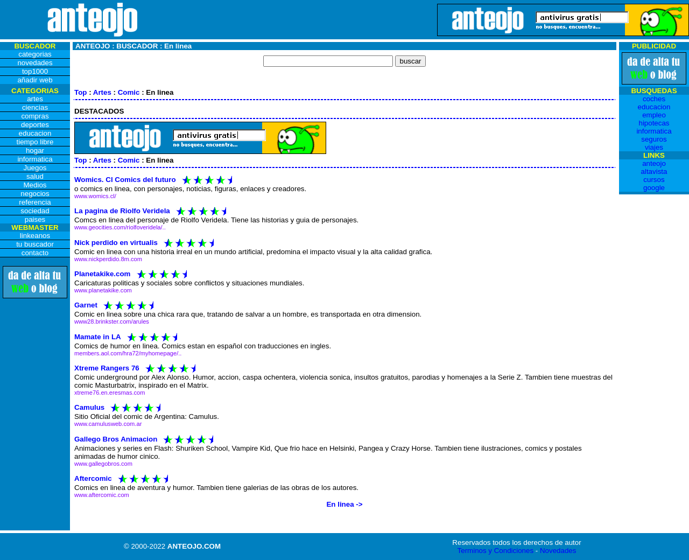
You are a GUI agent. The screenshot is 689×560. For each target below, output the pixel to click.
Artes (102, 92)
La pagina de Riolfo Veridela (122, 211)
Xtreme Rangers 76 (106, 367)
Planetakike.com (102, 274)
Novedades (558, 551)
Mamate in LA (97, 336)
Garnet (85, 305)
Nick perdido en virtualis (116, 242)
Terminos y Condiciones (496, 551)
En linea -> (344, 504)
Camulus (89, 407)
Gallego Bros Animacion (115, 439)
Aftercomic (93, 478)
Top (80, 92)
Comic (129, 92)
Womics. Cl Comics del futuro (125, 180)
